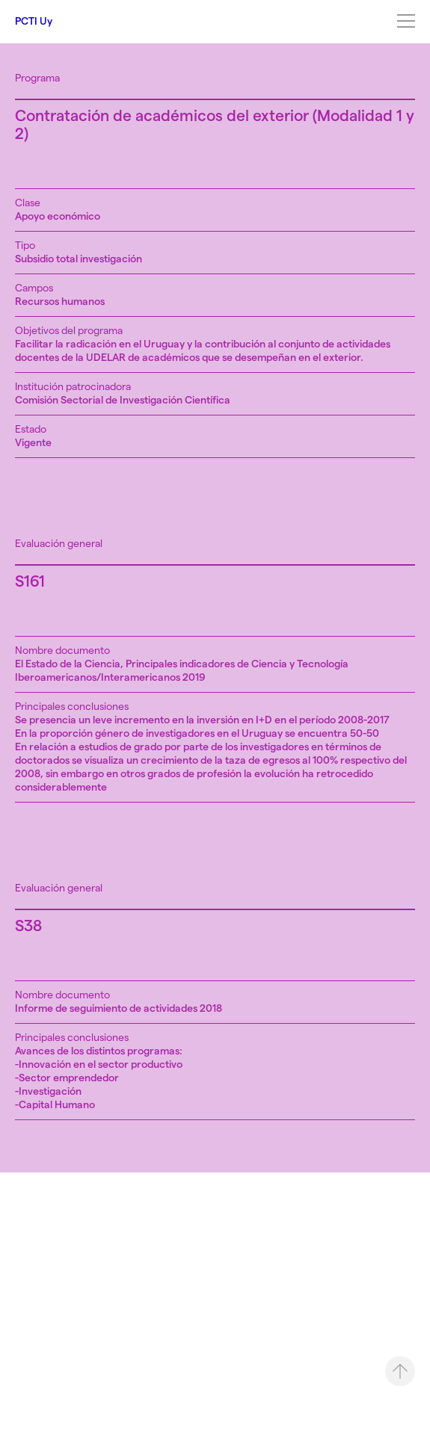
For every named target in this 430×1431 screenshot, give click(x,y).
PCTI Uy (33, 21)
